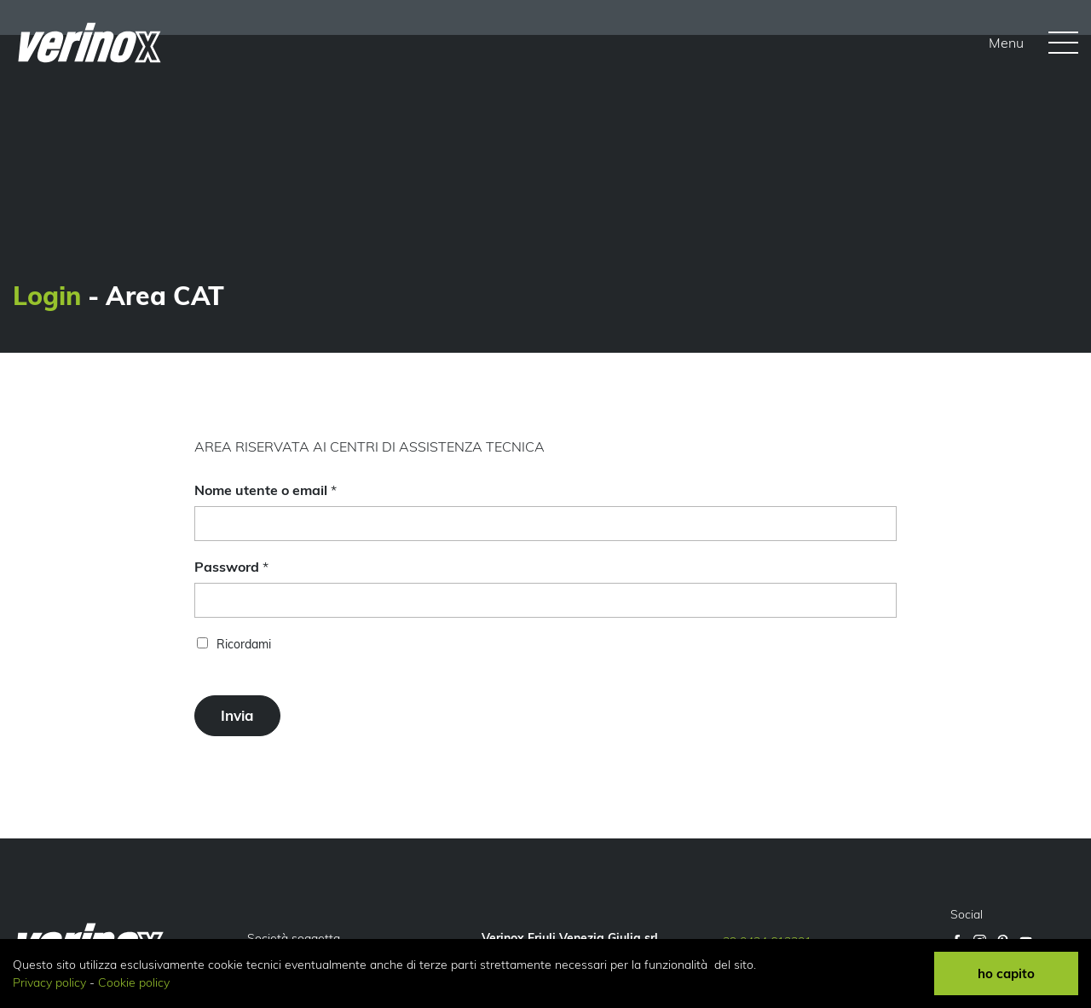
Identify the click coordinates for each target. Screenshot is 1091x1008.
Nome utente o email (265, 489)
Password (231, 566)
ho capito (1006, 973)
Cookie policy (134, 982)
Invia (237, 715)
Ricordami (243, 644)
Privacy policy (49, 982)
